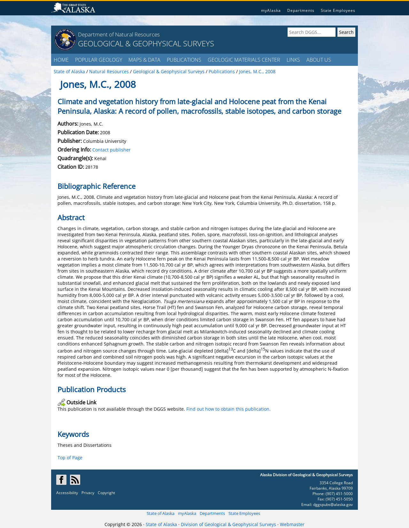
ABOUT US (318, 59)
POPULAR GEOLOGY (98, 59)
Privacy (87, 492)
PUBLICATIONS (184, 59)
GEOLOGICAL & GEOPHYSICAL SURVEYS (146, 43)
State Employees (338, 10)
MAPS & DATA (144, 59)
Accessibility (67, 492)
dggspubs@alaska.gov (333, 504)
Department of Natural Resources (119, 34)
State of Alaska (160, 513)
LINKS (293, 59)
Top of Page (70, 457)
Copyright (106, 492)
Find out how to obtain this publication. (228, 409)
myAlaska (271, 10)
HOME (61, 59)
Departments (300, 10)
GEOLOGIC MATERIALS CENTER (244, 59)
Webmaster (292, 524)
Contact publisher (111, 150)
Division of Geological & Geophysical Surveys (228, 524)
